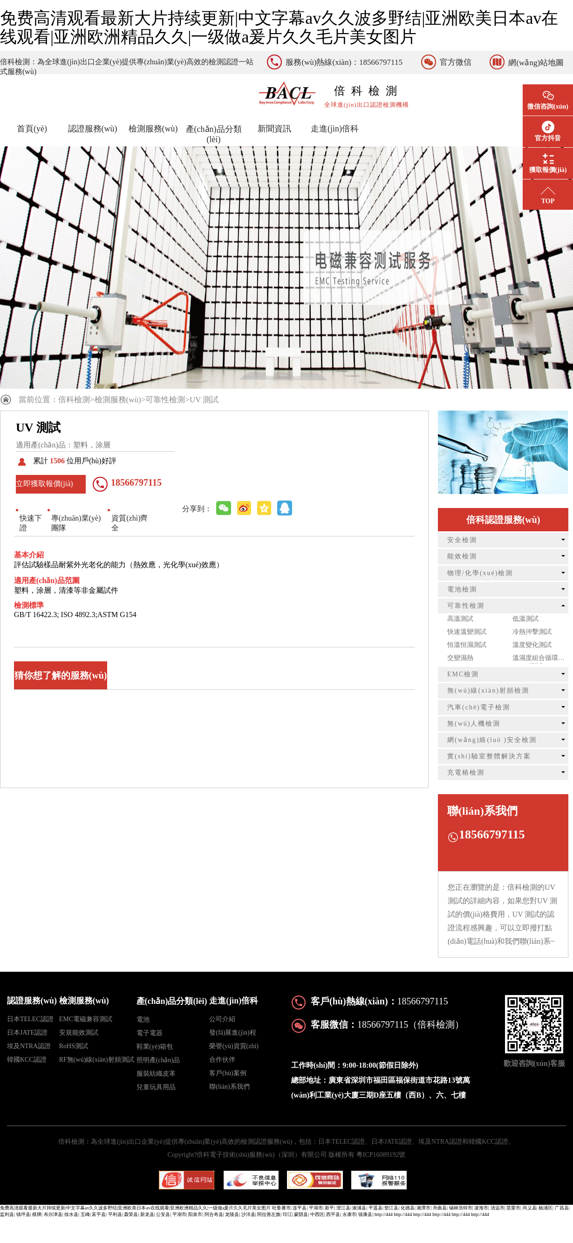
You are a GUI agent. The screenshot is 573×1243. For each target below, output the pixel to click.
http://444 (384, 1214)
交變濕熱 (460, 657)
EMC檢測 (463, 674)
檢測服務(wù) (153, 128)
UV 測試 (204, 399)
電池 (143, 1019)
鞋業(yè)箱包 (154, 1046)
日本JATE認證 (27, 1032)
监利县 (7, 1214)
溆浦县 (359, 1207)
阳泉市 (195, 1214)
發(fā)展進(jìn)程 (232, 1032)
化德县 (408, 1207)
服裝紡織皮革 (156, 1073)
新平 (329, 1207)
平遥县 (375, 1207)
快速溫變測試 (466, 631)
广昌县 (562, 1207)
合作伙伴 (222, 1059)
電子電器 (149, 1033)
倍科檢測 (74, 399)
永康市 (349, 1214)
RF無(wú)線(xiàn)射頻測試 (96, 1059)
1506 (57, 461)
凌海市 (481, 1207)
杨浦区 (546, 1207)
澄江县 (343, 1207)
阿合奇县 (214, 1214)
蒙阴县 (301, 1214)
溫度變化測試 (532, 644)
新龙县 (147, 1214)
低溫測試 (525, 618)
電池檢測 (462, 589)
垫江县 (391, 1207)
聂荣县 (131, 1214)
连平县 (300, 1207)
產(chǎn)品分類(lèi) (214, 134)
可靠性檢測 (165, 399)
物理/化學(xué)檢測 (480, 573)
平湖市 (316, 1207)
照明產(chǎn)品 (158, 1060)
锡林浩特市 (460, 1207)
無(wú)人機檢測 (473, 723)
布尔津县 (53, 1214)
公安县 (163, 1214)
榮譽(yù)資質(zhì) (234, 1046)
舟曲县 (440, 1207)
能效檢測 (462, 556)
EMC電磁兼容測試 (85, 1019)
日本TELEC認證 (30, 1019)
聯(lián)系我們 (229, 1086)
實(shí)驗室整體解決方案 (489, 756)
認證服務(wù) (92, 128)
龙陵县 (232, 1214)
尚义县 (530, 1207)
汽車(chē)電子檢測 (478, 707)
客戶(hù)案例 (227, 1073)
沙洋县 (248, 1214)
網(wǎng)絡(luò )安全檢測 (492, 739)
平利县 (115, 1214)
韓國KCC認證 (27, 1059)
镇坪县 (23, 1214)
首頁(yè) (32, 128)
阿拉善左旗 (268, 1214)
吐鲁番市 (281, 1207)
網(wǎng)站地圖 (536, 62)
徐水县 (71, 1214)
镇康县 (365, 1214)
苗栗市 (513, 1207)
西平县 (333, 1214)
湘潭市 (423, 1207)
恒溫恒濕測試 (466, 644)
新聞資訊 (274, 128)
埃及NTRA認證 (29, 1046)
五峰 (85, 1214)
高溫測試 (460, 618)
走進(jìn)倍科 (335, 128)
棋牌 (36, 1214)
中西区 (317, 1214)
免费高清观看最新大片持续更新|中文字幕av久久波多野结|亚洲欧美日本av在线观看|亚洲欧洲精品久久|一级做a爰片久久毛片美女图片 (279, 27)
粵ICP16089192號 (381, 1154)
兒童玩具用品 (156, 1087)
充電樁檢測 (465, 772)
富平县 (99, 1214)
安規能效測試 (78, 1032)
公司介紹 (222, 1019)
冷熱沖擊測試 (532, 631)
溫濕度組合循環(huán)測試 (535, 659)
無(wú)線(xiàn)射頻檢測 (488, 690)
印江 (287, 1214)
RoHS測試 (73, 1046)
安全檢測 (462, 539)
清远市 (498, 1207)
